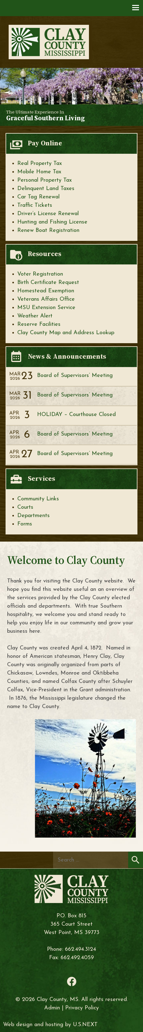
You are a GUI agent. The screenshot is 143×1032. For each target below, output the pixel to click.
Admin (52, 1008)
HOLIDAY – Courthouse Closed (76, 415)
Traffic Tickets (34, 205)
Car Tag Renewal (38, 197)
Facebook (71, 981)
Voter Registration (40, 274)
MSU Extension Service (46, 308)
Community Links (38, 499)
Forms (24, 524)
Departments (33, 516)
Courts (25, 507)
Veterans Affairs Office (46, 299)
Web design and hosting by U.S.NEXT (50, 1025)
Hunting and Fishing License (52, 222)
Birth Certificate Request (48, 283)
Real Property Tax (39, 163)
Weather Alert (35, 316)
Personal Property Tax (44, 180)
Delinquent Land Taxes (45, 189)
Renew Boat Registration (48, 230)
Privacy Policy (82, 1008)
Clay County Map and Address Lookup (65, 333)
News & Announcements (67, 356)
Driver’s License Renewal (48, 214)
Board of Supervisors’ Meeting (75, 376)
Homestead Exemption (45, 291)
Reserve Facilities (39, 324)
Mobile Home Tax (39, 172)
